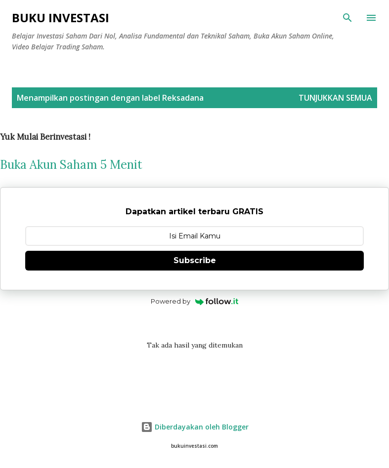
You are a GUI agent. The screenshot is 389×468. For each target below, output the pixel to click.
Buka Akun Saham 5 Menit (71, 164)
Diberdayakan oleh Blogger (195, 426)
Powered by (194, 301)
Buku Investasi (60, 17)
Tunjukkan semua (335, 97)
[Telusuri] (347, 18)
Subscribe (194, 260)
